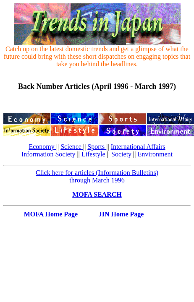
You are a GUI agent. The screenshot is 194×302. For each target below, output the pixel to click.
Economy (42, 146)
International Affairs (138, 146)
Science (71, 146)
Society (122, 154)
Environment (155, 154)
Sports (96, 146)
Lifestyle (94, 154)
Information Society (49, 154)
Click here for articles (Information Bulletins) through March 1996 (97, 176)
